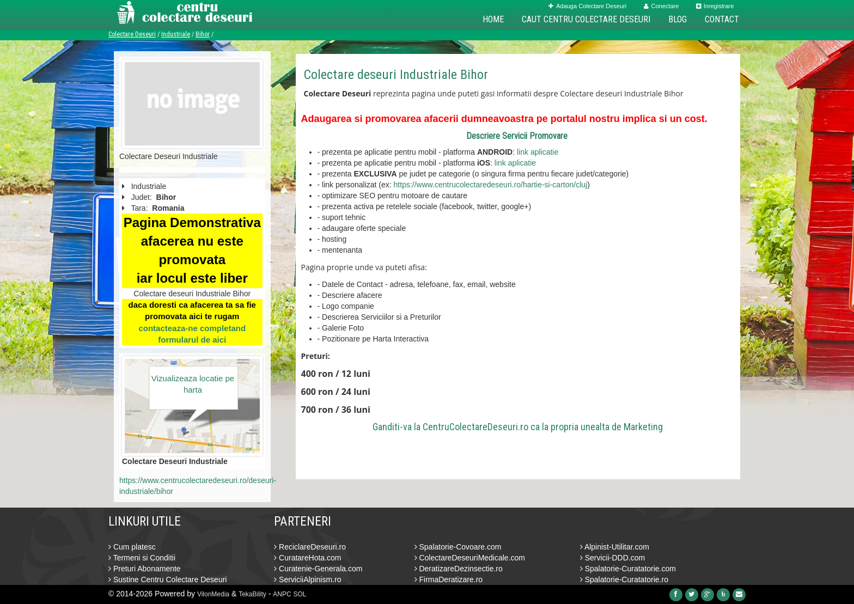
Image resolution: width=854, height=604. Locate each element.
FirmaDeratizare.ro (448, 579)
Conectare (661, 6)
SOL (300, 594)
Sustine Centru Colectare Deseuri (167, 579)
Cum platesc (132, 546)
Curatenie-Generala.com (318, 568)
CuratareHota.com (307, 557)
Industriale (175, 34)
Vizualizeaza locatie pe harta (192, 384)
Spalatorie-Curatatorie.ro (624, 579)
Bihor (203, 34)
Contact (722, 19)
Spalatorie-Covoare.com (458, 546)
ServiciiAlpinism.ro (307, 579)
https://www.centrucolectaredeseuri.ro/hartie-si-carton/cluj (491, 184)
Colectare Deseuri (132, 34)
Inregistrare (715, 6)
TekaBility (252, 594)
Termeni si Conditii (141, 557)
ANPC (282, 594)
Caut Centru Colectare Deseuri (586, 19)
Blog (677, 19)
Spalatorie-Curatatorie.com (628, 568)
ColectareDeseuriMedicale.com (469, 557)
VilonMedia (213, 594)
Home (493, 19)
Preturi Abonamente (144, 568)
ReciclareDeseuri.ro (310, 546)
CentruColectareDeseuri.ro (475, 426)
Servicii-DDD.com (612, 557)
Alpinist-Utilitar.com (614, 546)
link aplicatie (537, 152)
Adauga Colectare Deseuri (587, 6)
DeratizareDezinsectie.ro (458, 568)
